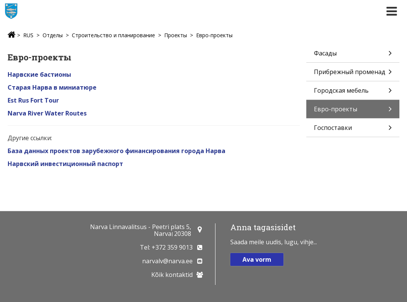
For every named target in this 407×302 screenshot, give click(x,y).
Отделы (53, 35)
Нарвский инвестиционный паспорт (65, 164)
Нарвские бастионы (39, 74)
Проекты (175, 35)
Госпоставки (353, 130)
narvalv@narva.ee (167, 261)
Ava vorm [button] (256, 259)
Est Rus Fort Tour (33, 100)
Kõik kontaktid (172, 274)
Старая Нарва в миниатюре (52, 87)
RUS (28, 35)
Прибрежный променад (353, 74)
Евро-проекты (214, 35)
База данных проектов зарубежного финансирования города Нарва (116, 151)
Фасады (353, 55)
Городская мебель (353, 93)
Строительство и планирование (113, 35)
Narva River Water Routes (47, 113)
